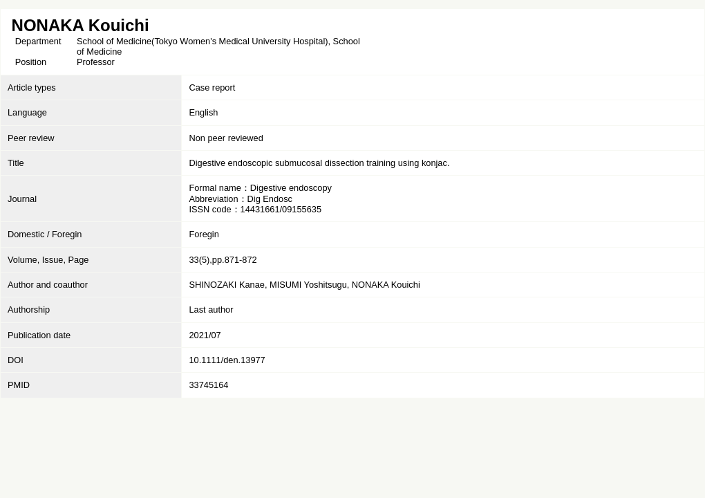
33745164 (208, 385)
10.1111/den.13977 (227, 360)
